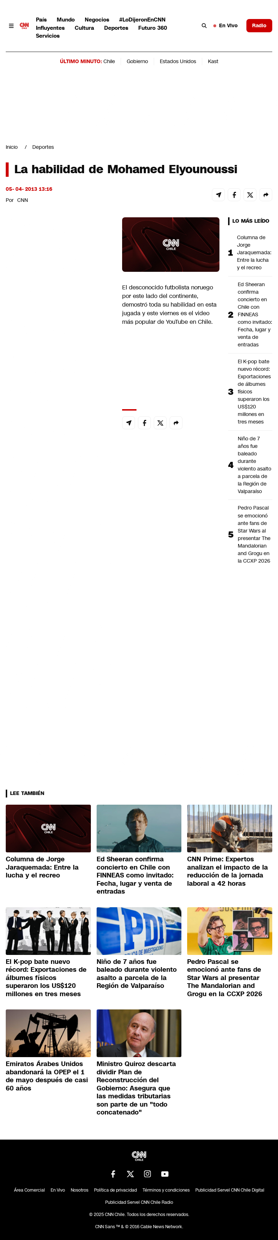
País (41, 19)
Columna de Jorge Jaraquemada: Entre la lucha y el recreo (254, 252)
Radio (259, 25)
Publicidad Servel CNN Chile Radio (139, 1202)
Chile (109, 61)
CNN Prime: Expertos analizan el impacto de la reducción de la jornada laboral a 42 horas (227, 871)
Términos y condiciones (166, 1190)
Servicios (48, 35)
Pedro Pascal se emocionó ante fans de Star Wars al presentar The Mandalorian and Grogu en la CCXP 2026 (254, 534)
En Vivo (225, 25)
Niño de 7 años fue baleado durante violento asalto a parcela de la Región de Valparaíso (254, 465)
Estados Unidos (178, 61)
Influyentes (50, 28)
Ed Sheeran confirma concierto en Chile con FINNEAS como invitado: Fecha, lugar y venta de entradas (255, 315)
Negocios (97, 19)
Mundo (66, 19)
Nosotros (79, 1190)
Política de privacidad (115, 1190)
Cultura (84, 28)
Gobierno (137, 61)
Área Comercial (29, 1190)
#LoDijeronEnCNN (142, 19)
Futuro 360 (152, 28)
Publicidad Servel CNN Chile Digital (229, 1190)
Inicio (12, 147)
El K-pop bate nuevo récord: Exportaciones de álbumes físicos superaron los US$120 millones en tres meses (254, 392)
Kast (213, 61)
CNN (22, 200)
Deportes (116, 28)
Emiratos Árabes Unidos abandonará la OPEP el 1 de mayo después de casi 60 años (47, 1076)
